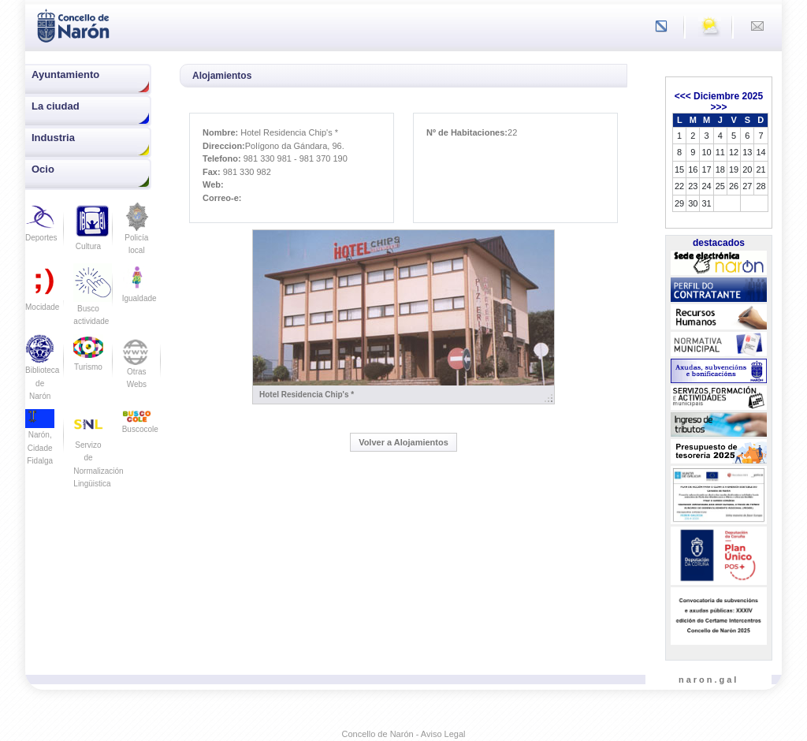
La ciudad (56, 106)
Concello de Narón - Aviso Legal (404, 734)
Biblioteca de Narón (42, 372)
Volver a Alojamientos (403, 442)
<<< (683, 96)
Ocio (43, 169)
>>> (718, 107)
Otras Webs (136, 366)
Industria (53, 137)
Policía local (136, 233)
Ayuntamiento (65, 74)
